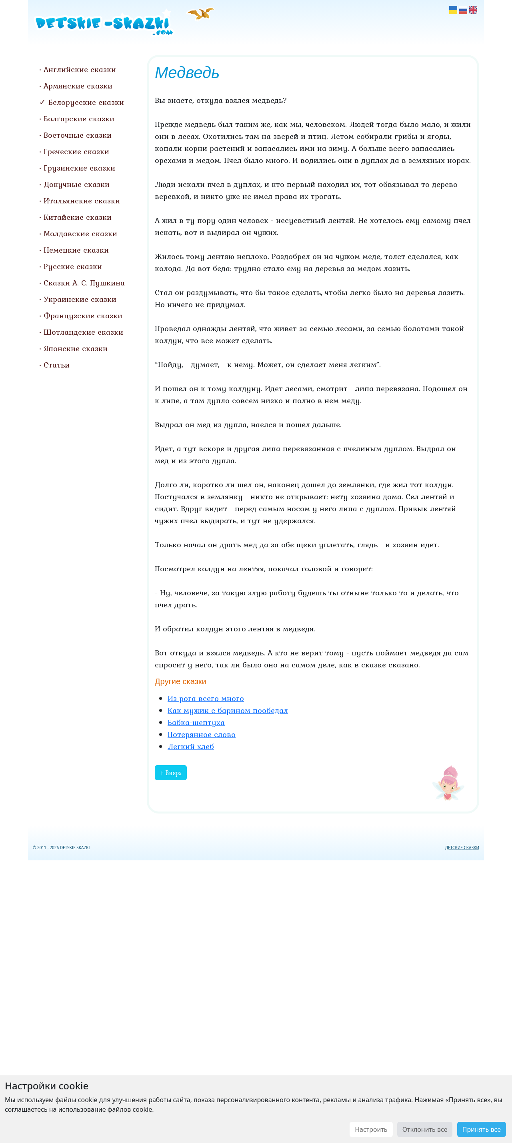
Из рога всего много (206, 698)
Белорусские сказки (86, 102)
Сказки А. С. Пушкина (84, 283)
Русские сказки (73, 266)
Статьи (57, 365)
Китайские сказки (78, 217)
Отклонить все (425, 1129)
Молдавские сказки (80, 233)
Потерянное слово (202, 734)
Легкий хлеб (191, 746)
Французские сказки (83, 315)
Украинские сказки (80, 299)
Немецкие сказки (76, 250)
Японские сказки (76, 348)
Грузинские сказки (79, 168)
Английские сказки (80, 69)
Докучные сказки (77, 184)
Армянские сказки (78, 86)
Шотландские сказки (83, 332)
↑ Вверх (171, 772)
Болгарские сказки (79, 118)
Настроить (371, 1129)
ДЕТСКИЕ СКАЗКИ (462, 847)
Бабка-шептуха (196, 722)
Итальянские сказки (82, 201)
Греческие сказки (76, 151)
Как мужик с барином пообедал (228, 710)
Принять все (481, 1129)
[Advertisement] (256, 1000)
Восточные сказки (78, 135)
